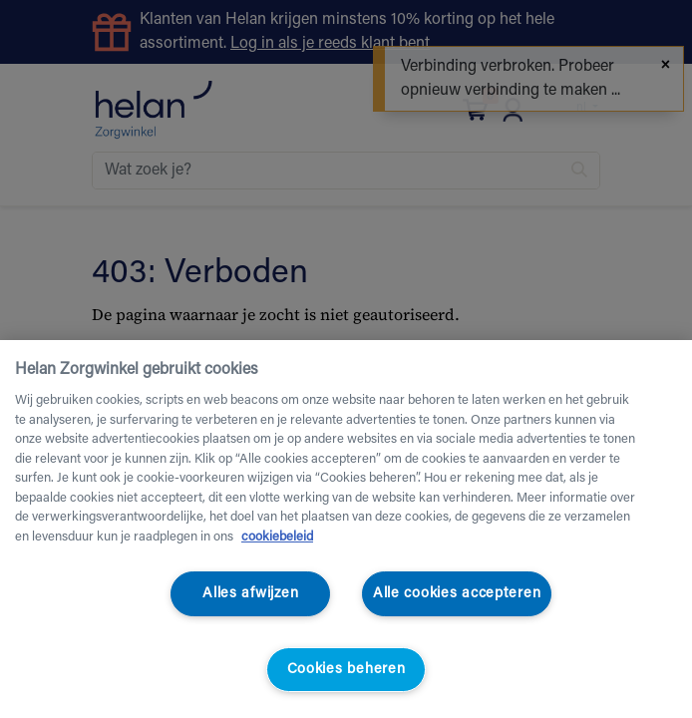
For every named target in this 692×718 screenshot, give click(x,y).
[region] (346, 529)
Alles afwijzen (250, 593)
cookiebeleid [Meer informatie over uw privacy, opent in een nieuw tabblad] (277, 537)
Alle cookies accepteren (457, 593)
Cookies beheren (346, 669)
